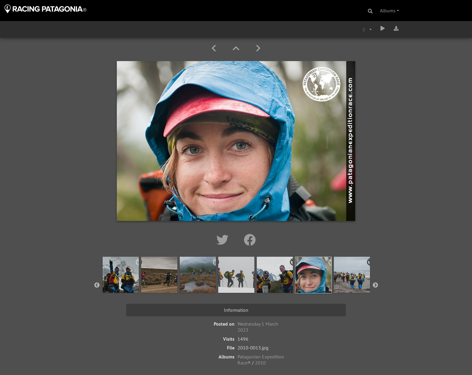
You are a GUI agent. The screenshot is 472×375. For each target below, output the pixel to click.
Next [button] (375, 285)
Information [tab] (236, 310)
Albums (388, 11)
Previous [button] (97, 285)
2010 (260, 363)
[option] (120, 284)
